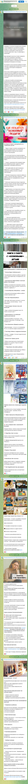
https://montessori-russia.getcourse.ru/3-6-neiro (14, 104)
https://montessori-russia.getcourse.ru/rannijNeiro (14, 109)
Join (21, 1)
